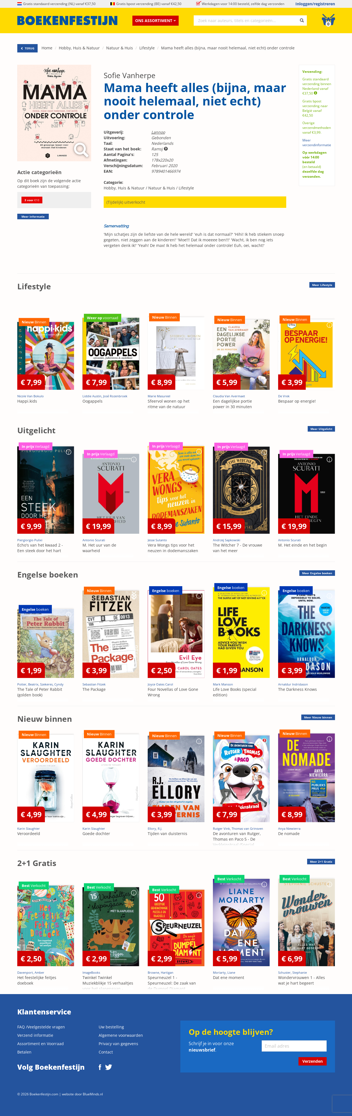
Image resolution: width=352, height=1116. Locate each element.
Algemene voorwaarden (121, 1035)
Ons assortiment (155, 20)
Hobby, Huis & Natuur (79, 47)
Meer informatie (33, 216)
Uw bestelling (111, 1027)
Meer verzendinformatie (316, 142)
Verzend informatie (35, 1035)
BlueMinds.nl (93, 1094)
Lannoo (158, 132)
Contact (106, 1052)
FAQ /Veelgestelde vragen (41, 1027)
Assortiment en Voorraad (40, 1043)
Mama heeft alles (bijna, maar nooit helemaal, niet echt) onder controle (228, 47)
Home (47, 47)
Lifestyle (147, 47)
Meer (322, 285)
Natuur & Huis (119, 47)
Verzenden (312, 1061)
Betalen (24, 1052)
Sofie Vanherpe (130, 75)
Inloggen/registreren (315, 3)
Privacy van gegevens (118, 1043)
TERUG (27, 48)
